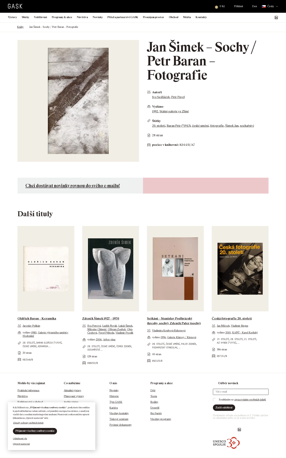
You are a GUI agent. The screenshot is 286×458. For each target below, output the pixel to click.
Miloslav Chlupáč (96, 329)
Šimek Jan (232, 126)
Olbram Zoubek (117, 329)
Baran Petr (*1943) (179, 126)
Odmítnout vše (20, 438)
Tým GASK (115, 402)
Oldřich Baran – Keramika (36, 318)
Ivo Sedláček (161, 97)
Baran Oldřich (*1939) (49, 342)
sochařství (247, 126)
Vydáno (157, 106)
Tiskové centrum (118, 419)
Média (187, 17)
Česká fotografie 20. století (232, 318)
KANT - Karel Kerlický (245, 332)
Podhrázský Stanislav (164, 347)
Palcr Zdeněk (188, 344)
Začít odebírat (224, 407)
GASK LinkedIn (276, 17)
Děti (152, 390)
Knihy (20, 26)
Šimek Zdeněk (123, 346)
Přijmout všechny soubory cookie (34, 430)
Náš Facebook (257, 17)
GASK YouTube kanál (270, 17)
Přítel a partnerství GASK (122, 17)
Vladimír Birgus (239, 325)
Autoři (157, 92)
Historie (114, 396)
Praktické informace (28, 390)
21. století (250, 339)
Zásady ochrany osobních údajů (28, 422)
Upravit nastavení (21, 443)
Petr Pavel (178, 97)
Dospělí (154, 407)
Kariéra (113, 407)
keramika (43, 346)
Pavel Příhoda (106, 332)
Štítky (156, 121)
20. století (158, 126)
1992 (155, 111)
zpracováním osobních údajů (250, 399)
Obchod (173, 17)
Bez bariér (156, 413)
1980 (34, 332)
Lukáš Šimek (125, 325)
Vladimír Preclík (124, 332)
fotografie (217, 126)
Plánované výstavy (74, 396)
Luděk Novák (109, 325)
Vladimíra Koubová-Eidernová (169, 330)
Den (254, 6)
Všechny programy (160, 419)
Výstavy (12, 17)
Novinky (98, 17)
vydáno (27, 332)
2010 (228, 332)
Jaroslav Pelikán (31, 325)
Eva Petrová (94, 325)
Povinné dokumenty (120, 424)
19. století (223, 339)
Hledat (207, 6)
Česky (268, 6)
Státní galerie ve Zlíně (174, 111)
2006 (99, 339)
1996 (163, 337)
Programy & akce (62, 17)
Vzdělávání (40, 17)
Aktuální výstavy (72, 390)
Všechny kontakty (119, 413)
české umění (200, 126)
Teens (153, 396)
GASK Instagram (263, 17)
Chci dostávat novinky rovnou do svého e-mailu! (72, 185)
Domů (10, 27)
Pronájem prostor (153, 17)
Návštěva (82, 17)
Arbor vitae (109, 339)
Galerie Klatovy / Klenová (181, 337)
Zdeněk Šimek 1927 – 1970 (100, 318)
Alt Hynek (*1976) (226, 342)
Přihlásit (238, 6)
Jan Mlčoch (223, 325)
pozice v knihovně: (165, 145)
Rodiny (154, 402)
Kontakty (201, 17)
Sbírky (25, 17)
